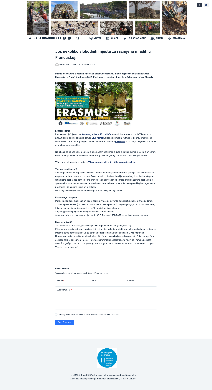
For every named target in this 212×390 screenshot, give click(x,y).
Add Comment (64, 290)
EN (206, 5)
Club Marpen (98, 138)
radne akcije (89, 65)
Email (95, 280)
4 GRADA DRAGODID (43, 38)
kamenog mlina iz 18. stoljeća (96, 134)
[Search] (77, 38)
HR (199, 5)
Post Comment (65, 322)
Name (60, 280)
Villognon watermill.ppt (99, 162)
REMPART (120, 141)
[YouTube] (69, 38)
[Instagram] (64, 38)
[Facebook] (59, 38)
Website (130, 280)
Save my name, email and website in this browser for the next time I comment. (89, 315)
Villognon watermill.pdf (125, 162)
